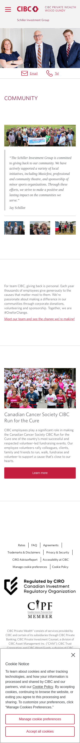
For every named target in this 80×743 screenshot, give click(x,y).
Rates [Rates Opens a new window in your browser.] (21, 545)
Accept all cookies (40, 731)
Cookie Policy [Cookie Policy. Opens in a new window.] (42, 687)
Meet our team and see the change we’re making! (39, 319)
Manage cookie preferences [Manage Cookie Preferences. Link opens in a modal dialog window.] (30, 567)
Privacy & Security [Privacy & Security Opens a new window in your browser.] (57, 552)
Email (34, 73)
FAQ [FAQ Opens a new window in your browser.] (34, 545)
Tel (57, 73)
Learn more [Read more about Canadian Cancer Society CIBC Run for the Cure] (40, 473)
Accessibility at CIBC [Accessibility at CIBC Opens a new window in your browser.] (56, 559)
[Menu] (8, 9)
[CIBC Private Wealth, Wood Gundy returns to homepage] (46, 9)
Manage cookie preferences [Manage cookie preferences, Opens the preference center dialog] (40, 719)
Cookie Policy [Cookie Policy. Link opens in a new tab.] (60, 567)
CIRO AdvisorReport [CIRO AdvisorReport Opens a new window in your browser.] (25, 559)
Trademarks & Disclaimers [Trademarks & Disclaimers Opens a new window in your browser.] (23, 552)
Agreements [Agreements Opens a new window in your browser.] (50, 545)
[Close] (73, 655)
